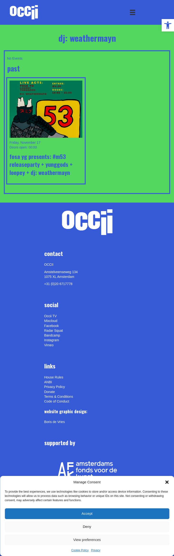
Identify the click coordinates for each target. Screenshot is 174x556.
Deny (87, 527)
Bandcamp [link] (52, 335)
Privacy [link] (95, 550)
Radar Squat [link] (53, 330)
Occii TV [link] (50, 316)
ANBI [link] (48, 382)
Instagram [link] (51, 340)
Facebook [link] (51, 326)
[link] (168, 25)
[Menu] (133, 12)
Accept (87, 513)
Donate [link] (49, 392)
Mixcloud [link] (50, 321)
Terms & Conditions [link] (58, 396)
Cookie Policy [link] (80, 550)
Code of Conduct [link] (56, 401)
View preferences (87, 540)
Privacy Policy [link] (54, 387)
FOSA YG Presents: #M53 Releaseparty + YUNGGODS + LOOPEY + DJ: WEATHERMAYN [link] (41, 164)
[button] (166, 482)
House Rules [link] (53, 377)
